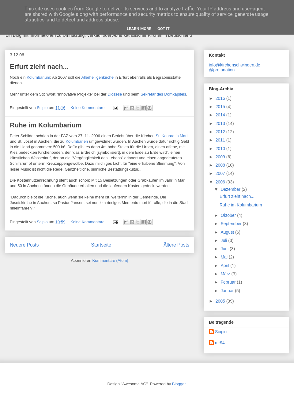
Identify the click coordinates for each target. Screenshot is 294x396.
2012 (221, 131)
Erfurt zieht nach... (39, 66)
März (226, 273)
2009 (221, 156)
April (225, 265)
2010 (221, 148)
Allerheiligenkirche (98, 77)
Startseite (101, 244)
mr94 (220, 342)
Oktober (229, 215)
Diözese (115, 94)
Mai (224, 257)
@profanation (222, 69)
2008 (221, 165)
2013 (221, 123)
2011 (221, 140)
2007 (221, 173)
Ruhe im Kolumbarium (46, 125)
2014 (221, 114)
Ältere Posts (176, 244)
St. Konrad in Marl (171, 136)
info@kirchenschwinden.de (234, 64)
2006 (221, 181)
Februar (229, 282)
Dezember (231, 189)
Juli (224, 240)
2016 (221, 98)
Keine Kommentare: (88, 107)
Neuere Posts (24, 244)
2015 (221, 106)
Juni (225, 248)
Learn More (139, 28)
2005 (221, 301)
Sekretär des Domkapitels (163, 94)
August (228, 232)
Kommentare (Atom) (110, 260)
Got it (163, 28)
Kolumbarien (77, 141)
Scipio (221, 331)
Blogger (179, 384)
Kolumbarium (38, 77)
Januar (228, 290)
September (232, 223)
